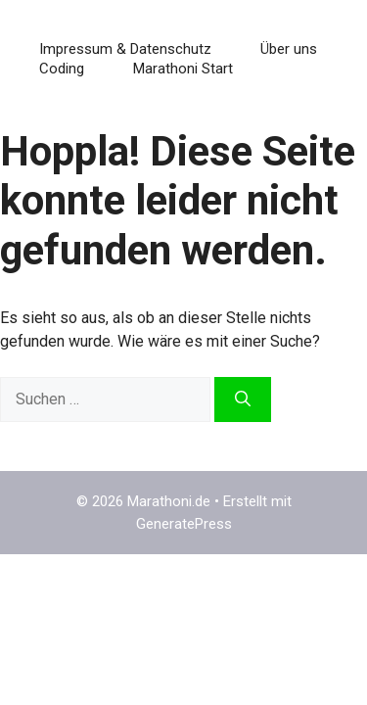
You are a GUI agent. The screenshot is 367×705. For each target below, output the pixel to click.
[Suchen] (242, 399)
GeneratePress (184, 524)
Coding (61, 68)
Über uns (288, 49)
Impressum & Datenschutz (125, 49)
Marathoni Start (183, 68)
